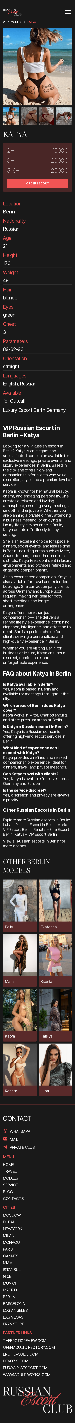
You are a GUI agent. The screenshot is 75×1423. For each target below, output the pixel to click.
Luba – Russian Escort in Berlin (29, 824)
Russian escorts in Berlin (38, 841)
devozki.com (15, 1361)
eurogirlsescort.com (25, 1367)
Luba (45, 1091)
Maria (10, 981)
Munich (10, 1283)
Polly (9, 927)
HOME (8, 1164)
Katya (10, 1036)
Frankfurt (13, 1324)
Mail (14, 1139)
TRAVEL (10, 1171)
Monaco (11, 1242)
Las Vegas (13, 1317)
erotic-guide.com (20, 1354)
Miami (8, 1262)
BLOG (8, 1191)
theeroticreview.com (24, 1340)
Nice (7, 1276)
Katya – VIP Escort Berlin (35, 834)
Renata (11, 1091)
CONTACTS (13, 1198)
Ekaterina (49, 927)
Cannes (10, 1256)
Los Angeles (15, 1310)
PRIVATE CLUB (22, 1147)
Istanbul (11, 1269)
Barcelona (14, 1303)
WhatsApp (20, 1131)
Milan (8, 1235)
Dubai (8, 1222)
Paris (8, 1249)
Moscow (12, 1215)
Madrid (10, 1290)
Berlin (9, 1296)
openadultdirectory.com (29, 1347)
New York (12, 1228)
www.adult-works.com (26, 1374)
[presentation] (6, 117)
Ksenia (46, 981)
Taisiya (47, 1036)
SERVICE (10, 1185)
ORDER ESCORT (37, 183)
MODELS (10, 1178)
